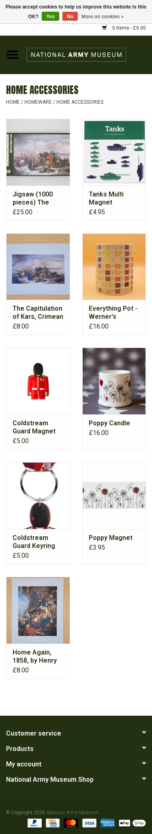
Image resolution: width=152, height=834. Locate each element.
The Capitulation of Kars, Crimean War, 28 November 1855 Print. (38, 313)
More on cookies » (102, 16)
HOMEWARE (38, 102)
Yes (50, 16)
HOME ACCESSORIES (79, 102)
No (70, 16)
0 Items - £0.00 (124, 28)
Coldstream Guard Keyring (34, 542)
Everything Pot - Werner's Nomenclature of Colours (113, 313)
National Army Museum (72, 812)
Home (13, 102)
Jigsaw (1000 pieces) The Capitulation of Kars (35, 198)
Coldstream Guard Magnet (34, 427)
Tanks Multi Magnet (106, 198)
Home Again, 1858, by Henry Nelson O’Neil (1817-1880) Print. (35, 656)
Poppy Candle (109, 423)
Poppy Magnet (111, 538)
